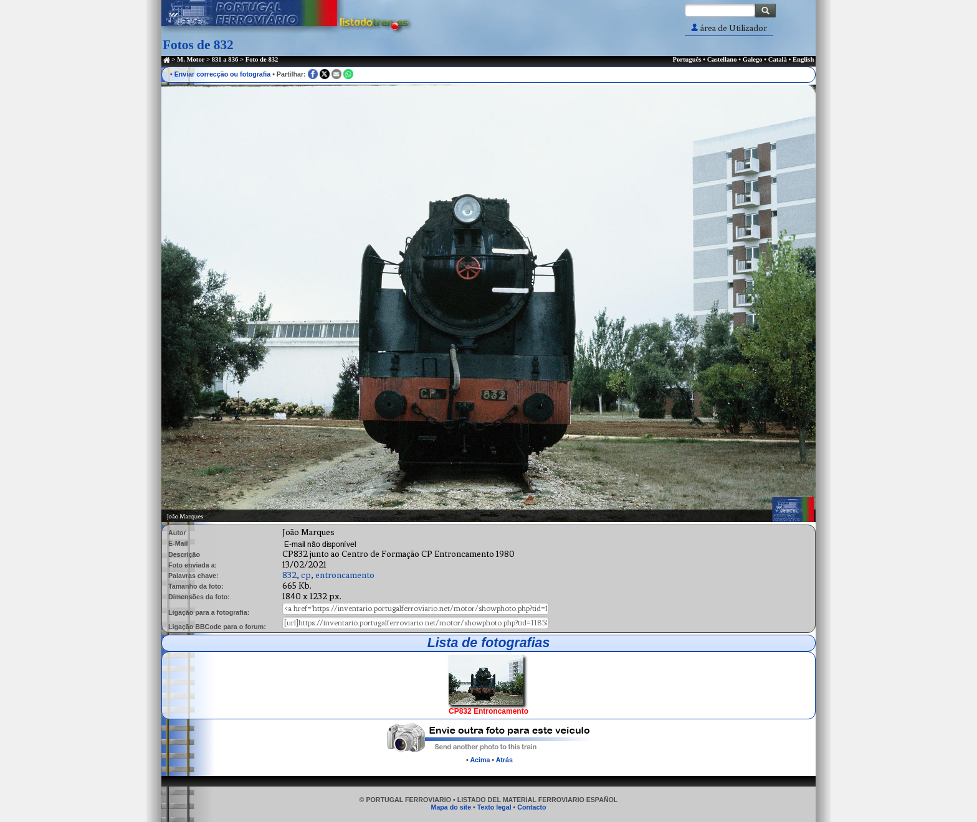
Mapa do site (451, 807)
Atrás (504, 760)
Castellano (722, 59)
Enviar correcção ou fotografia (222, 74)
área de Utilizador (729, 28)
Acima (480, 760)
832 (289, 575)
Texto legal (494, 807)
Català (777, 59)
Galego (753, 59)
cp (306, 575)
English (803, 59)
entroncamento (344, 575)
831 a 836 (225, 59)
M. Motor (190, 59)
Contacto (531, 807)
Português (686, 59)
